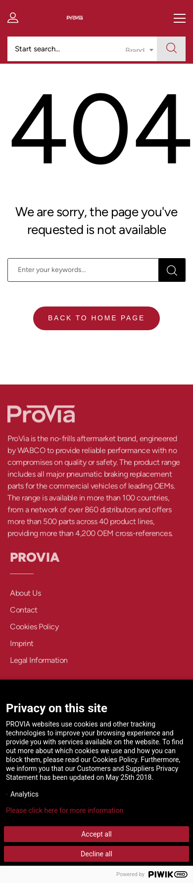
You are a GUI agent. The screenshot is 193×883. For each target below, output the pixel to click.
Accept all (96, 834)
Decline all (96, 854)
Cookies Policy (34, 629)
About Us (25, 596)
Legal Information (39, 663)
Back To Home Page (96, 318)
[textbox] (139, 44)
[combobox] (139, 49)
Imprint (22, 646)
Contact (24, 612)
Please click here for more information (64, 810)
